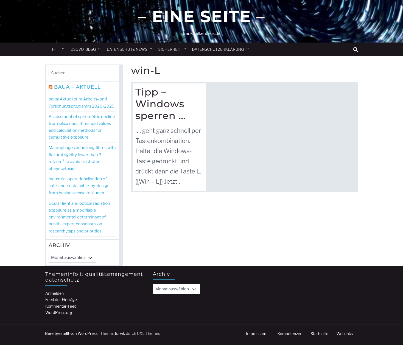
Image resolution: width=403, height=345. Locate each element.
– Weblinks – (345, 333)
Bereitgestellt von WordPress (71, 333)
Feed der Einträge (61, 299)
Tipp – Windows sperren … (160, 104)
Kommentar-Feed (61, 306)
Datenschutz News (127, 49)
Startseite (319, 333)
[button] (355, 49)
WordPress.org (58, 312)
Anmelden (54, 293)
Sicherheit (169, 49)
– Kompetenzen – (290, 333)
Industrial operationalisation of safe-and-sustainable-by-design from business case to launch (79, 185)
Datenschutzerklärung (218, 49)
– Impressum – (256, 333)
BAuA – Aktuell (77, 87)
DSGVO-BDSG (83, 49)
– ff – (54, 49)
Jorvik (119, 333)
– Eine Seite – (201, 16)
